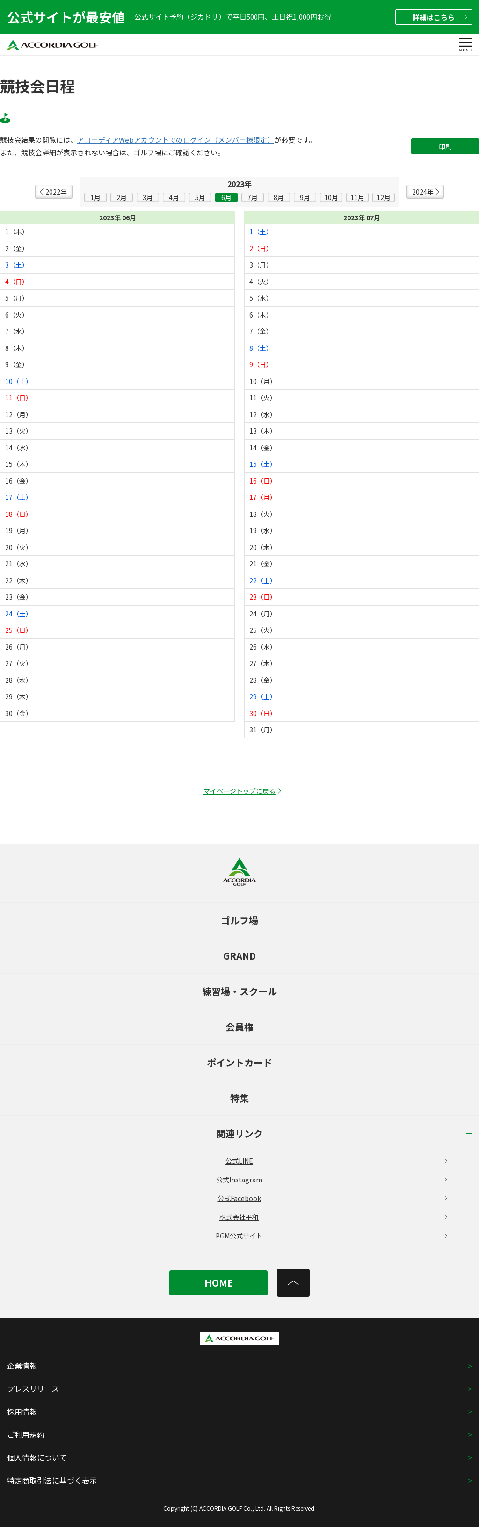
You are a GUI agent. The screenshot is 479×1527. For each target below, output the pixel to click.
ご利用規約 (25, 1434)
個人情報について (37, 1457)
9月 (305, 197)
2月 (121, 197)
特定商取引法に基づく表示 (52, 1480)
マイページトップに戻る (239, 791)
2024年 (423, 191)
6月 (226, 197)
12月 (384, 197)
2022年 (56, 191)
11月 (357, 197)
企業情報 (22, 1365)
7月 (252, 197)
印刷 (445, 146)
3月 (148, 197)
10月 (331, 197)
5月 (200, 197)
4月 (174, 197)
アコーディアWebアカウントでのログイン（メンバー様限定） (175, 140)
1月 (95, 197)
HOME (218, 1282)
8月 (279, 197)
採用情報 (22, 1411)
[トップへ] (293, 1283)
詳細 (440, 17)
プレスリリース (33, 1388)
